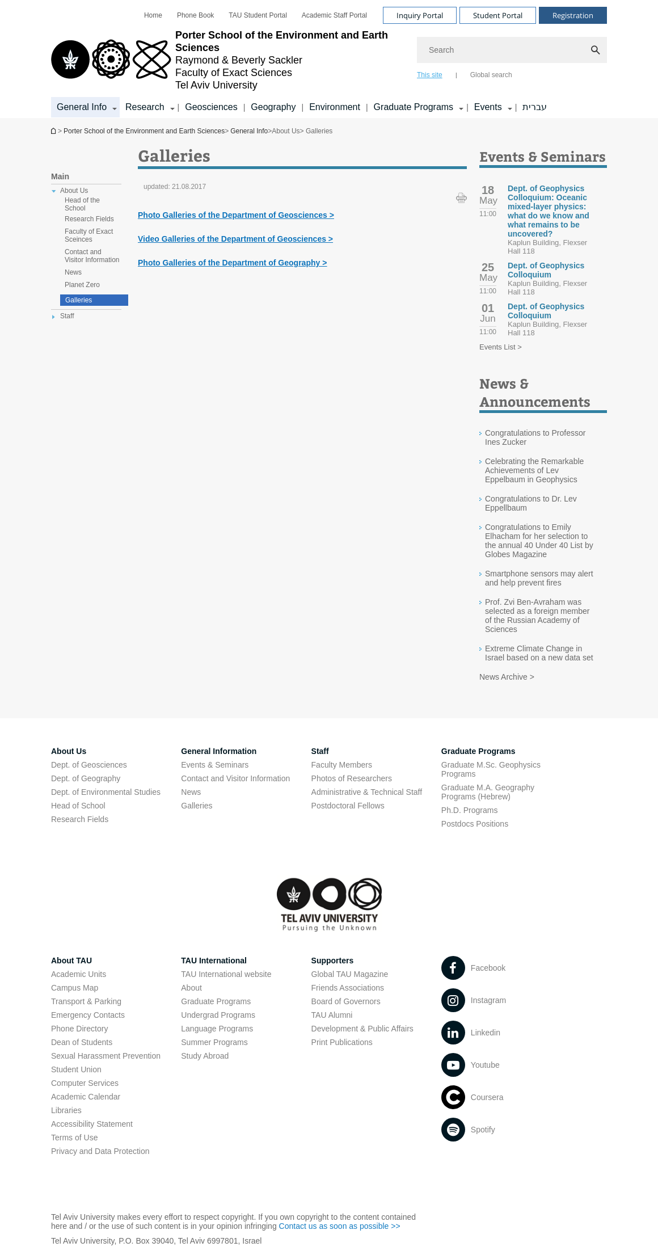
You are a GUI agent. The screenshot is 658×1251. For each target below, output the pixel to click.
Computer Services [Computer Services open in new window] (85, 1083)
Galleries (78, 300)
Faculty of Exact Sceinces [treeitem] (89, 235)
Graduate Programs (216, 1001)
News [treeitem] (73, 272)
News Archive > (506, 676)
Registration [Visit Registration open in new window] (572, 15)
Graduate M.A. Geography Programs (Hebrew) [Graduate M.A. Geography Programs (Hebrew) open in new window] (487, 792)
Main (60, 176)
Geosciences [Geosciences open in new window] (211, 107)
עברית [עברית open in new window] (534, 107)
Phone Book (195, 15)
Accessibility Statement (92, 1123)
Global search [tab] (491, 75)
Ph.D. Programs (469, 810)
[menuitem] (153, 15)
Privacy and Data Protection (100, 1151)
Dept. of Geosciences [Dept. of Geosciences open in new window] (89, 764)
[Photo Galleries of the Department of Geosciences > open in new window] (236, 215)
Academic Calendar (85, 1096)
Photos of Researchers (351, 778)
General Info (249, 131)
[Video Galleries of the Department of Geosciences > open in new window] (235, 238)
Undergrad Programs (218, 1015)
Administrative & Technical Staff (367, 792)
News (191, 792)
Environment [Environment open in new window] (334, 107)
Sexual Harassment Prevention (106, 1055)
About (191, 987)
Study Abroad (205, 1055)
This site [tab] (429, 75)
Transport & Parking (86, 1001)
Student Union (76, 1069)
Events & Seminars (214, 764)
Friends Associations (347, 987)
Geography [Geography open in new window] (273, 107)
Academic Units (78, 974)
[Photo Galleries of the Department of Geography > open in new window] (232, 262)
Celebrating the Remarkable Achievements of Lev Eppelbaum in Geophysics (534, 470)
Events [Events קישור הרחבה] (488, 107)
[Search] (512, 50)
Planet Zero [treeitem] (82, 285)
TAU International (214, 960)
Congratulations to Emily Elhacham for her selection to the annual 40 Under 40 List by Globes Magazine (539, 541)
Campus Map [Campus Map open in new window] (74, 987)
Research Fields (79, 819)
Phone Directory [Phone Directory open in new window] (79, 1028)
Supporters (332, 960)
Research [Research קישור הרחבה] (144, 107)
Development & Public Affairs (362, 1028)
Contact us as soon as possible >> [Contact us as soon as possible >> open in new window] (339, 1226)
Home (153, 15)
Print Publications (342, 1042)
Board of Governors (346, 1001)
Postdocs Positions (474, 823)
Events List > (500, 347)
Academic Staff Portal (334, 15)
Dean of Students (81, 1042)
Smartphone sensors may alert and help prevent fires (539, 578)
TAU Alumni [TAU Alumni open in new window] (332, 1015)
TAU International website (226, 974)
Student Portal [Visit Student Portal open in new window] (497, 15)
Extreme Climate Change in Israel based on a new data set (539, 653)
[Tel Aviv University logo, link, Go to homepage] (228, 60)
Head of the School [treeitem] (82, 204)
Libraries (66, 1110)
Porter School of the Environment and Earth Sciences (54, 131)
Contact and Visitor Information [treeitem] (92, 256)
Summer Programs (214, 1042)
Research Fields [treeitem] (89, 219)
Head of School (78, 805)
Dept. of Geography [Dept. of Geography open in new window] (85, 778)
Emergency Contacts (88, 1015)
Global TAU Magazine (350, 974)
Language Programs (217, 1028)
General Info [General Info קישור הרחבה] (82, 107)
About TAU (71, 960)
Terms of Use (74, 1137)
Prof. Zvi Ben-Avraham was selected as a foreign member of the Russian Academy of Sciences (537, 615)
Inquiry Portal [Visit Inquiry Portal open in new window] (420, 15)
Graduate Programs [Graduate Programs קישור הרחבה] (414, 107)
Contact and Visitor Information (235, 778)
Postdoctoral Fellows (348, 805)
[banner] (329, 59)
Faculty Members (341, 764)
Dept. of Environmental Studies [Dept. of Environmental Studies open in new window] (106, 792)
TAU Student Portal (258, 15)
